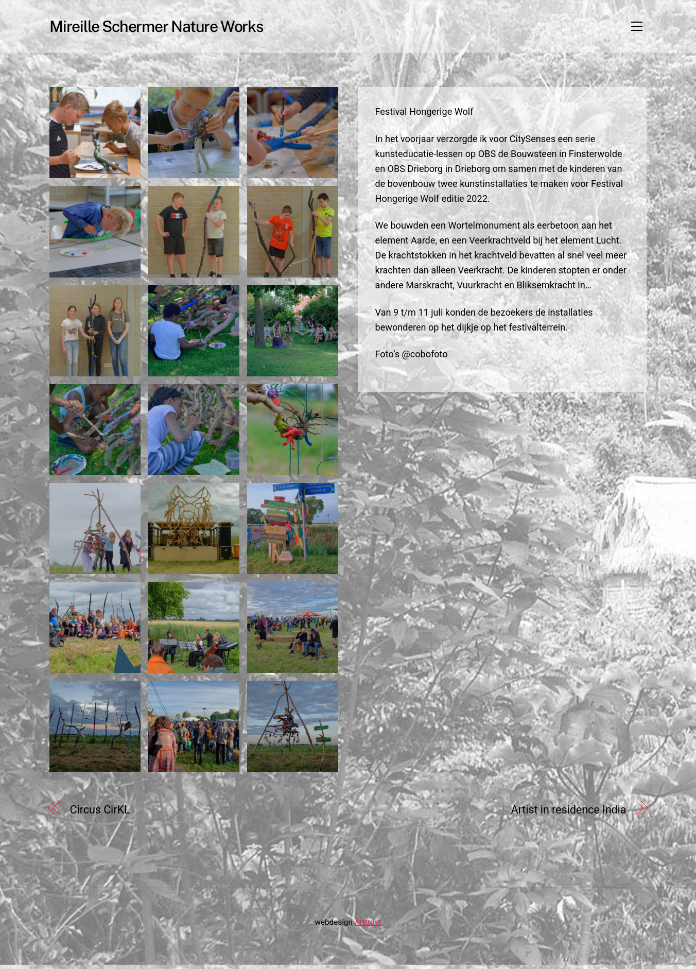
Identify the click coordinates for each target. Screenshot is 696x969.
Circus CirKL (100, 813)
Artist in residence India (569, 813)
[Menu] (637, 28)
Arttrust (368, 926)
